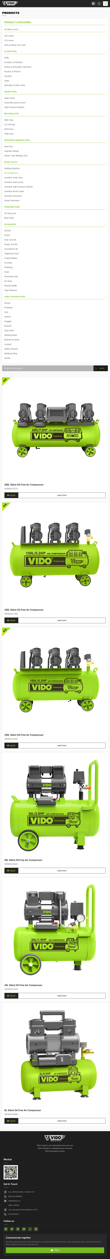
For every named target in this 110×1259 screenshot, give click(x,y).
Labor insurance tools (55, 297)
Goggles (8, 321)
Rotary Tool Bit (10, 244)
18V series (9, 36)
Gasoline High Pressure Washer (18, 187)
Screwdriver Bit (11, 249)
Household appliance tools (55, 140)
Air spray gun (10, 213)
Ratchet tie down (11, 340)
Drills (6, 58)
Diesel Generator (11, 200)
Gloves (7, 303)
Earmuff (7, 326)
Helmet (7, 317)
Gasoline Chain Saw (13, 177)
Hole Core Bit (10, 240)
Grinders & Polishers (13, 62)
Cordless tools (55, 29)
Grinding (8, 263)
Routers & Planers (12, 71)
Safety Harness (11, 349)
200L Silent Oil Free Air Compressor (24, 544)
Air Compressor (11, 173)
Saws (6, 81)
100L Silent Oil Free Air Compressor (24, 794)
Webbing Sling (10, 353)
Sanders (8, 76)
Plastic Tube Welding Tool (15, 156)
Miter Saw (8, 120)
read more (61, 555)
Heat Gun (8, 146)
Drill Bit (7, 230)
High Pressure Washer (14, 107)
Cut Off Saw (9, 124)
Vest (6, 312)
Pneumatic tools (55, 207)
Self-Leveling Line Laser (15, 45)
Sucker (7, 358)
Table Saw (9, 134)
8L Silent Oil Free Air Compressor (22, 1170)
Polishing (8, 267)
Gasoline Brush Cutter (14, 191)
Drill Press (8, 129)
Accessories (55, 224)
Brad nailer (9, 218)
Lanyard (8, 344)
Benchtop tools (55, 114)
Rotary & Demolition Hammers (17, 67)
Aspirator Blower (11, 151)
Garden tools (55, 92)
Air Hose (8, 281)
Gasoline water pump (13, 182)
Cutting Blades (10, 258)
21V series (9, 40)
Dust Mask (9, 330)
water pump (9, 98)
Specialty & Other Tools (14, 85)
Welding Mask (10, 335)
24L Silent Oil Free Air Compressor (23, 1045)
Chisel (7, 235)
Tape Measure (10, 290)
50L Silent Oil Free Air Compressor (23, 920)
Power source (55, 162)
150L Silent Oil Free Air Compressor (24, 669)
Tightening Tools (11, 253)
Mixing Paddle (10, 286)
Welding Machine (12, 168)
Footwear (8, 307)
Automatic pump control (14, 102)
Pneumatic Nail (11, 276)
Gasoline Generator (13, 196)
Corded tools (55, 51)
